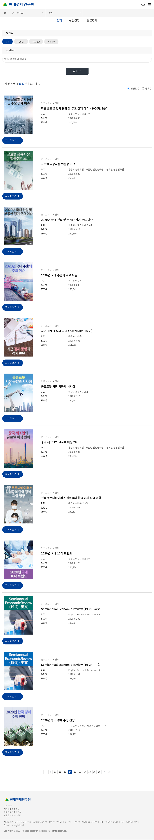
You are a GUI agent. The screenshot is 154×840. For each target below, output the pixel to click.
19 (94, 772)
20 (99, 772)
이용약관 (8, 806)
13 (65, 772)
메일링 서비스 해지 (12, 815)
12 (60, 772)
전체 (8, 41)
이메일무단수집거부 (12, 812)
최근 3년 (39, 41)
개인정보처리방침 (11, 809)
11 (55, 772)
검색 (77, 72)
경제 (50, 13)
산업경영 (74, 20)
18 (89, 772)
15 (75, 772)
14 (70, 772)
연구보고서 (18, 13)
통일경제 (92, 20)
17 (84, 772)
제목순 (148, 89)
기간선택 (56, 41)
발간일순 (135, 89)
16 (80, 772)
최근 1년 (22, 41)
